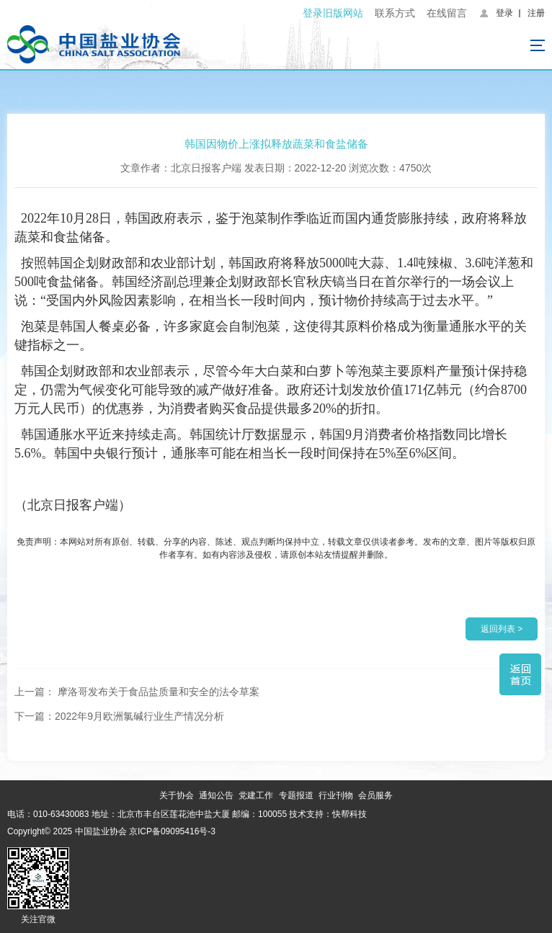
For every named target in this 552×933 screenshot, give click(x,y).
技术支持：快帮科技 (327, 814)
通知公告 (216, 795)
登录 (504, 13)
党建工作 (256, 795)
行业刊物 (336, 795)
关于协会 (176, 795)
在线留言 (447, 13)
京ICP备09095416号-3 (172, 831)
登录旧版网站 (333, 13)
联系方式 (395, 13)
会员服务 (375, 795)
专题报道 (296, 795)
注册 (536, 13)
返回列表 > (501, 629)
